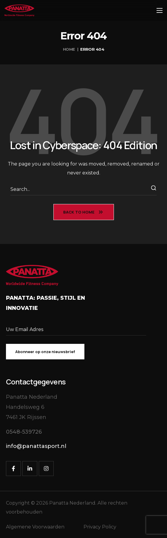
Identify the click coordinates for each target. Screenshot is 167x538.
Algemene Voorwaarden (35, 527)
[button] (24, 432)
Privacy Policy (100, 527)
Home (69, 49)
